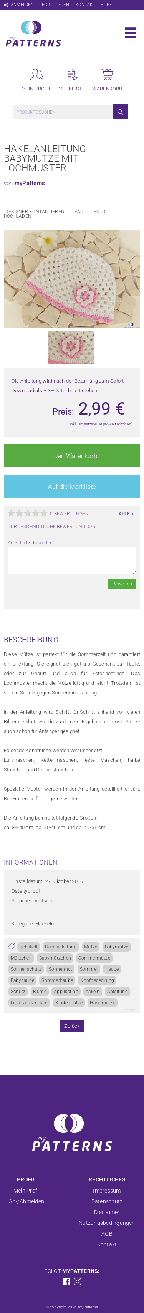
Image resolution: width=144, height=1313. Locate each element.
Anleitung (117, 991)
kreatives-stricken (29, 1002)
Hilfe (106, 5)
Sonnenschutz (26, 969)
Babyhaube (22, 980)
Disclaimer (106, 1212)
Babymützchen (55, 958)
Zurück (71, 1026)
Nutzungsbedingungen (107, 1223)
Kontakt (86, 5)
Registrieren (54, 5)
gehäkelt (29, 947)
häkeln (92, 991)
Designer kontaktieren (35, 211)
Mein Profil (26, 1191)
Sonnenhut (60, 969)
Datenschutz (107, 1201)
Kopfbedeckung (97, 980)
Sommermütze (94, 958)
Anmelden (22, 5)
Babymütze (117, 947)
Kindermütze (69, 1002)
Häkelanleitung (60, 947)
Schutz (18, 991)
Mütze (90, 947)
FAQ (78, 211)
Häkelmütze (102, 1002)
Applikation (66, 991)
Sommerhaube (57, 980)
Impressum (107, 1191)
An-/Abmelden (26, 1201)
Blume (39, 991)
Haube (112, 969)
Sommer (89, 969)
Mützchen (21, 958)
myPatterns (30, 183)
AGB (107, 1234)
